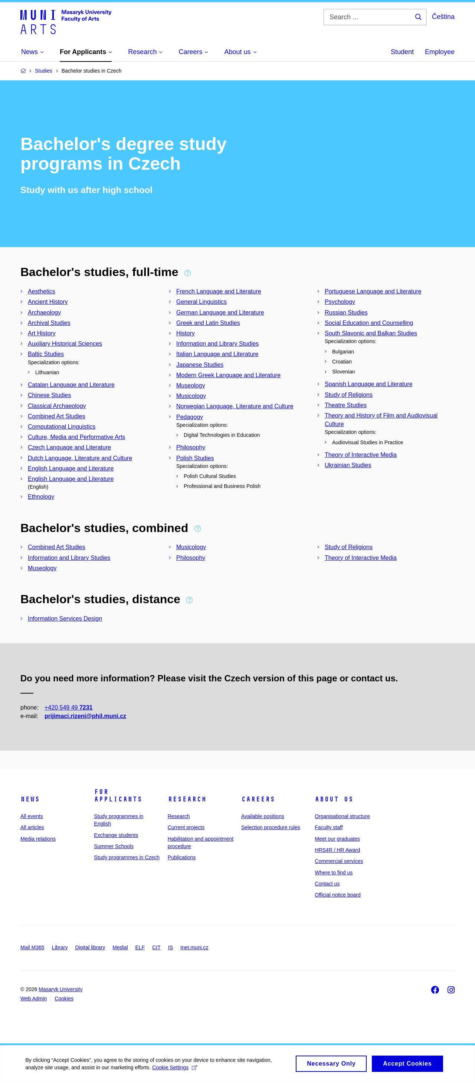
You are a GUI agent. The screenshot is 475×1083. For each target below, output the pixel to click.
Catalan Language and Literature (71, 385)
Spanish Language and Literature (369, 384)
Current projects (186, 827)
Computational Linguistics (61, 426)
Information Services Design (65, 618)
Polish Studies (195, 458)
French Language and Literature (218, 291)
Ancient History (48, 302)
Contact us (327, 884)
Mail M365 (32, 947)
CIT (156, 947)
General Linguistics (201, 302)
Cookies (64, 998)
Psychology (340, 302)
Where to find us (334, 873)
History (185, 333)
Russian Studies (346, 312)
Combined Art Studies (56, 416)
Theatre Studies (346, 405)
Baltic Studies (46, 354)
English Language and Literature (71, 468)
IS (170, 947)
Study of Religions (349, 395)
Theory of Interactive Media (361, 455)
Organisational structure (342, 816)
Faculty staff (329, 827)
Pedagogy (189, 417)
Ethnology (41, 497)
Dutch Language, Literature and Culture (80, 458)
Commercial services (339, 861)
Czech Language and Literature (69, 447)
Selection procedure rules (270, 827)
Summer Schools (114, 846)
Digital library (90, 947)
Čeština (443, 16)
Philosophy (190, 447)
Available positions (262, 816)
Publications (182, 857)
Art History (42, 333)
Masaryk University (60, 989)
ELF (140, 947)
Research (187, 799)
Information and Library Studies (217, 343)
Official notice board (337, 895)
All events (31, 816)
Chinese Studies (49, 395)
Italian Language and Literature (217, 354)
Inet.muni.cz (194, 947)
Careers (258, 799)
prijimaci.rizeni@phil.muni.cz (85, 716)
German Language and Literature (220, 312)
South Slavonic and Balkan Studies (371, 333)
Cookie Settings (175, 1071)
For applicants (118, 795)
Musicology (191, 396)
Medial (120, 947)
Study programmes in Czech (127, 857)
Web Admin (33, 998)
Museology (190, 385)
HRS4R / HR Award (337, 850)
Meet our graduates (337, 839)
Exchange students (116, 835)
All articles (32, 827)
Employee (440, 52)
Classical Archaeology (57, 406)
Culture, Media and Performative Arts (76, 437)
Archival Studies (49, 323)
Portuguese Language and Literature (373, 291)
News (30, 799)
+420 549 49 (68, 707)
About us (334, 799)
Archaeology (44, 312)
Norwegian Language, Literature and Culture (235, 406)
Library (60, 947)
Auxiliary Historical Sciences (65, 343)
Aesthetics (41, 291)
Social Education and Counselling (369, 323)
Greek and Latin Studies (208, 323)
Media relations (38, 839)
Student (402, 52)
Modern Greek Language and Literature (228, 375)
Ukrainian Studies (348, 465)
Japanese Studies (199, 365)
